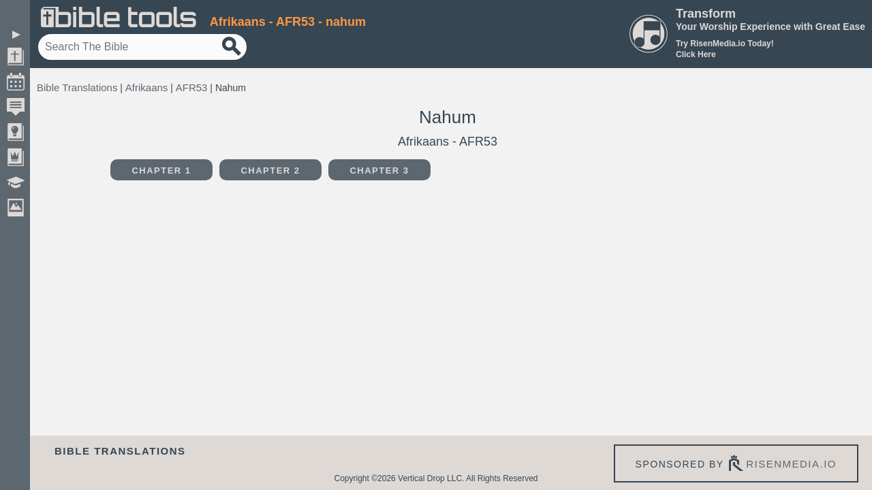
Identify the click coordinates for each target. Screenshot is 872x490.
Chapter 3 (379, 170)
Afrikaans (146, 87)
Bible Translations (77, 87)
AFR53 (192, 87)
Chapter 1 (161, 170)
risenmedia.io (791, 464)
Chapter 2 (270, 170)
